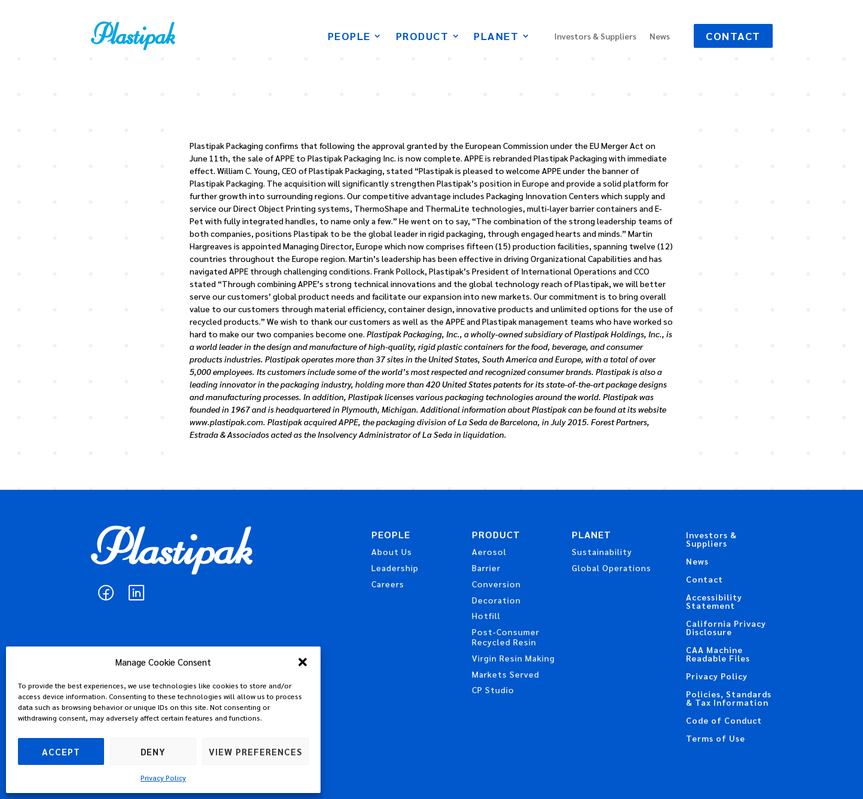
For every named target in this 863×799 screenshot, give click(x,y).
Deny (153, 751)
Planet (496, 37)
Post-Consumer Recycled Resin (505, 636)
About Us (391, 551)
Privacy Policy (163, 777)
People (349, 37)
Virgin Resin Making (513, 657)
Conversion (496, 583)
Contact (733, 35)
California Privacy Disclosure (726, 628)
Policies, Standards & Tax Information (728, 698)
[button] (303, 662)
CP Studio (493, 689)
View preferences (255, 751)
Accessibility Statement (714, 602)
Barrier (486, 567)
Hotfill (486, 615)
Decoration (496, 599)
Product (422, 37)
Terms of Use (715, 738)
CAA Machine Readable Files (718, 654)
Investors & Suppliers (595, 36)
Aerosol (489, 551)
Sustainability (602, 551)
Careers (387, 583)
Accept (61, 751)
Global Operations (611, 567)
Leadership (395, 567)
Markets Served (505, 674)
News (659, 36)
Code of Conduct (724, 720)
